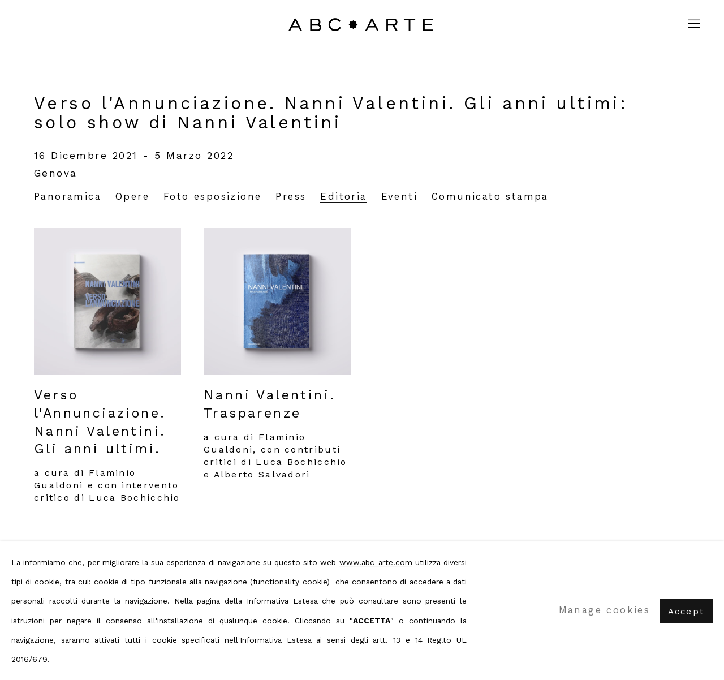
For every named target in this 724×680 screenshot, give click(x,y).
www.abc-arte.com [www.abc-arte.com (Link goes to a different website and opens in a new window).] (375, 562)
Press (290, 196)
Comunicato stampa (490, 196)
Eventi (399, 196)
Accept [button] (686, 611)
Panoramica (67, 196)
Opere (132, 196)
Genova (55, 173)
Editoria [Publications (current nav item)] (343, 196)
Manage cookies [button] (604, 610)
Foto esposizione (212, 196)
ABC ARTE (362, 24)
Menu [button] (692, 24)
